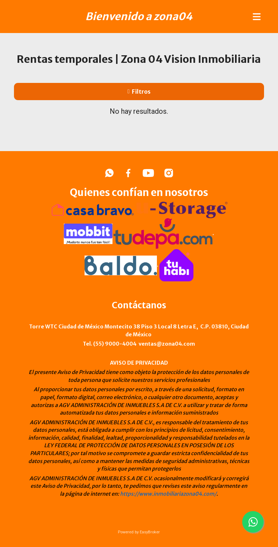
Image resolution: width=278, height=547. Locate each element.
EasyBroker (150, 532)
